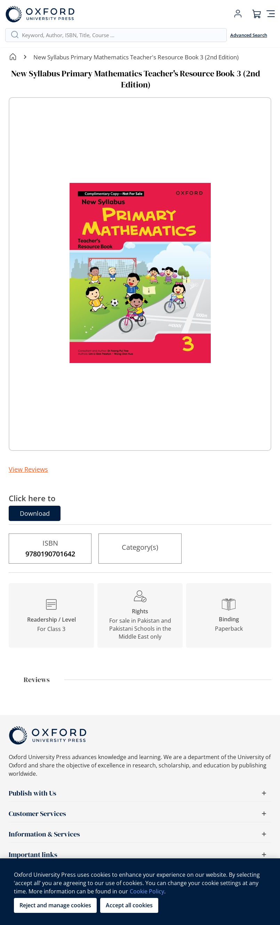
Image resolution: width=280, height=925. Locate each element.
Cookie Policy (147, 891)
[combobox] (121, 35)
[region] (140, 891)
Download (35, 513)
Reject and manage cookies (55, 905)
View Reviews (28, 469)
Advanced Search (248, 35)
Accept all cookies (129, 905)
